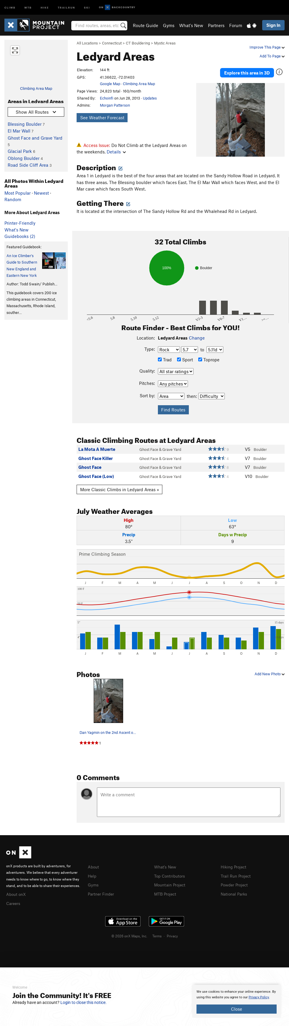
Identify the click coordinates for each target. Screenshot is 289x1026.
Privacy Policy (259, 997)
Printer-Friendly (19, 223)
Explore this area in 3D (247, 70)
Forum (235, 25)
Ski (87, 7)
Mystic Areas (165, 43)
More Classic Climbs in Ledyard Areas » (119, 488)
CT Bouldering (138, 43)
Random (12, 199)
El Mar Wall (19, 130)
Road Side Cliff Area (28, 165)
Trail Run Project (237, 874)
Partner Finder (102, 891)
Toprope (208, 358)
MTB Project (166, 891)
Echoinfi (106, 98)
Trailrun (66, 7)
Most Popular (17, 193)
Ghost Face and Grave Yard (35, 137)
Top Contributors (171, 874)
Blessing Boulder (25, 124)
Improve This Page (267, 47)
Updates (150, 98)
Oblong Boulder (23, 158)
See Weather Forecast (102, 117)
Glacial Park (20, 151)
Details (116, 151)
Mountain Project (171, 883)
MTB (28, 7)
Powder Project (235, 883)
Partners (216, 25)
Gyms (168, 25)
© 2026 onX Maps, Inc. (129, 934)
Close (236, 1009)
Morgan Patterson (115, 105)
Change (197, 336)
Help (92, 874)
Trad (165, 358)
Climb (10, 7)
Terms (157, 934)
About (94, 865)
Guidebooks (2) (19, 236)
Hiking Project (235, 865)
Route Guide (145, 25)
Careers (14, 901)
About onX (16, 892)
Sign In (273, 25)
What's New (191, 25)
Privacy (172, 934)
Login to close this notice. (83, 1002)
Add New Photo (270, 672)
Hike (45, 7)
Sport (185, 358)
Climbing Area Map (36, 88)
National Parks (235, 891)
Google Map (110, 83)
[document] (236, 1001)
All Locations (87, 43)
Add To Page (272, 56)
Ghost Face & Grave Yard (160, 448)
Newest (41, 193)
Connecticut (112, 43)
